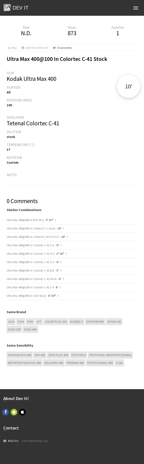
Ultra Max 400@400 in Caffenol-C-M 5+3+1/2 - (36, 237)
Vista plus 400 (58, 355)
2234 (11, 322)
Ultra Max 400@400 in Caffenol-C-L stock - (34, 228)
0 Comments (64, 47)
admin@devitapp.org (34, 441)
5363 (30, 322)
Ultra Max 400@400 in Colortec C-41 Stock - (34, 279)
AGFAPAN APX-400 (19, 355)
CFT (39, 322)
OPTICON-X (78, 355)
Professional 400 (100, 363)
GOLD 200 (14, 329)
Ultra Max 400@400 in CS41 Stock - (31, 296)
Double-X (76, 322)
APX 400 (40, 355)
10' (128, 86)
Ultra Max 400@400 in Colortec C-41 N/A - (33, 270)
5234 (21, 322)
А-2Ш (119, 363)
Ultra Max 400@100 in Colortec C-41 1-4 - (33, 287)
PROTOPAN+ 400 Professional (110, 355)
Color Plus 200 (56, 322)
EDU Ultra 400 (53, 363)
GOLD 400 (30, 329)
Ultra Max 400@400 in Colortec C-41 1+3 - (33, 262)
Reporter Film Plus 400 (24, 363)
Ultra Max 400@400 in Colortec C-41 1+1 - (33, 245)
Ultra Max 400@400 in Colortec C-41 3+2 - (35, 254)
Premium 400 (75, 363)
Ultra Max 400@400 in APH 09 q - (30, 220)
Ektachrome (95, 322)
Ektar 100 (114, 322)
